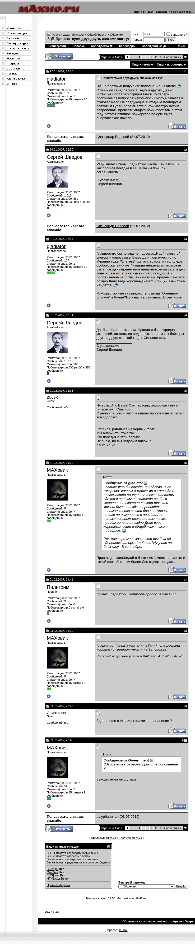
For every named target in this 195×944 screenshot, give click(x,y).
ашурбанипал (107, 817)
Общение (116, 34)
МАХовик (57, 470)
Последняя (173, 57)
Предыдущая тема (103, 837)
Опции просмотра (170, 64)
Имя (135, 34)
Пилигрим (58, 587)
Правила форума (58, 885)
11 (156, 57)
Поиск (181, 46)
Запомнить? (176, 34)
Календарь (127, 46)
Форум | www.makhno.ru (68, 34)
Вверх (189, 921)
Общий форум (96, 34)
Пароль (137, 39)
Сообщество (102, 46)
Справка (79, 46)
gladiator (56, 79)
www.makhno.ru (159, 921)
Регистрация (57, 46)
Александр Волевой (112, 137)
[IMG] (50, 875)
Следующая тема (130, 837)
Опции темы (141, 64)
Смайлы (52, 872)
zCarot (123, 930)
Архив (177, 921)
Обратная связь (133, 921)
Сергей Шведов (64, 157)
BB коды (52, 869)
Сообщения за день (156, 46)
